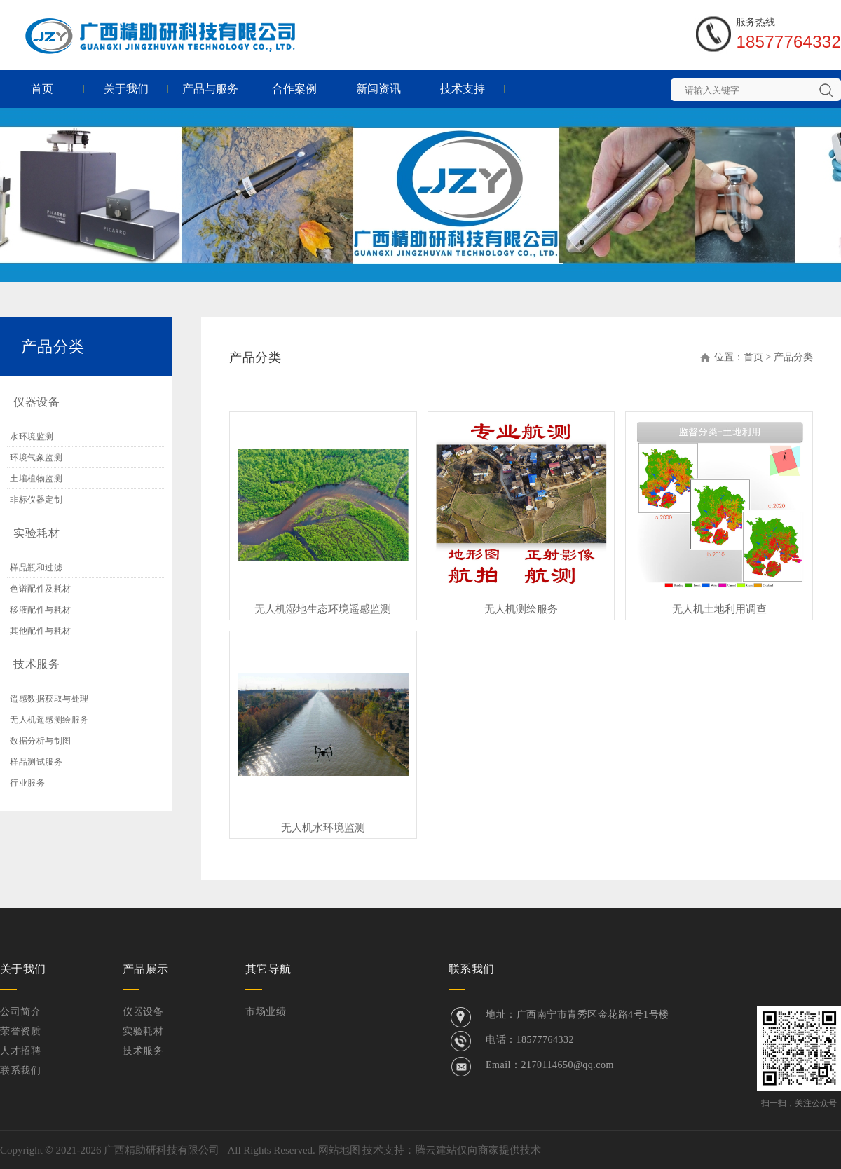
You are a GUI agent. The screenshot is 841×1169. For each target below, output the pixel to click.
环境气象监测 (36, 458)
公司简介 (20, 1011)
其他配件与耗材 (40, 631)
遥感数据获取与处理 (49, 699)
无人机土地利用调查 (719, 609)
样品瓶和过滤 (36, 568)
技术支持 (462, 89)
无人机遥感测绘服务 (49, 720)
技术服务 (36, 664)
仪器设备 (36, 402)
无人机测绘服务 (521, 609)
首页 (42, 89)
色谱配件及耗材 (40, 589)
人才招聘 (20, 1051)
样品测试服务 (36, 762)
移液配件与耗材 (40, 610)
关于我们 (126, 89)
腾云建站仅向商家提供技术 (478, 1150)
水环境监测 (32, 437)
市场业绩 (265, 1011)
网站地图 (339, 1150)
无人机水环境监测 (323, 827)
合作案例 (294, 89)
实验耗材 (36, 533)
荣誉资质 (20, 1031)
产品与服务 (210, 89)
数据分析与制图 (40, 741)
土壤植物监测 (36, 479)
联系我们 (20, 1070)
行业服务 (27, 783)
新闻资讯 (378, 89)
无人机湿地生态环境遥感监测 (322, 609)
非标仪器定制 (36, 500)
